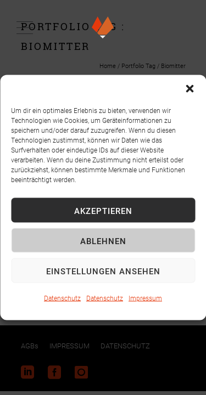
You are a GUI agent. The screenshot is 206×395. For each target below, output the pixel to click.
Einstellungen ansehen (103, 270)
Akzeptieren (103, 210)
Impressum (145, 298)
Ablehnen (103, 240)
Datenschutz (62, 298)
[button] (189, 88)
